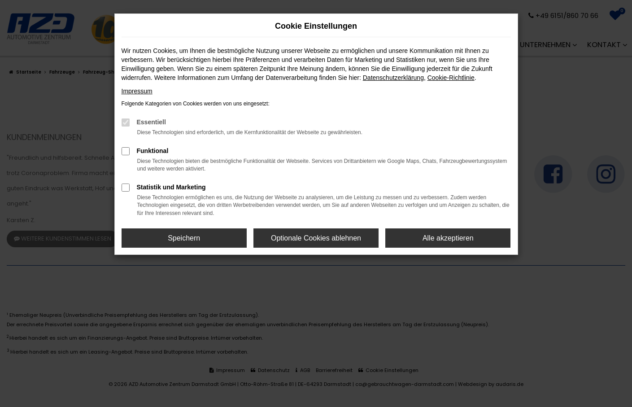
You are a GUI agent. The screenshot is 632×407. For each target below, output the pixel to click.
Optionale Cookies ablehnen (316, 238)
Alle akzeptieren (448, 238)
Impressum (137, 91)
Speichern (184, 238)
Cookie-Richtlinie (451, 77)
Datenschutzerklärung (393, 77)
